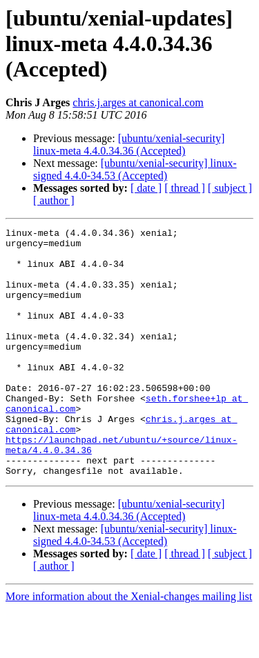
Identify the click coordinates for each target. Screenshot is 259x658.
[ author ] (54, 200)
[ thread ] (184, 188)
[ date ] (146, 188)
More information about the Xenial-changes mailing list (129, 646)
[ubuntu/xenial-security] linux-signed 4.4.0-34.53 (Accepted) (135, 169)
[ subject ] (230, 188)
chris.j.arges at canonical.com (138, 102)
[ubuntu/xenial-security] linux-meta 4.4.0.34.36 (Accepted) (128, 144)
